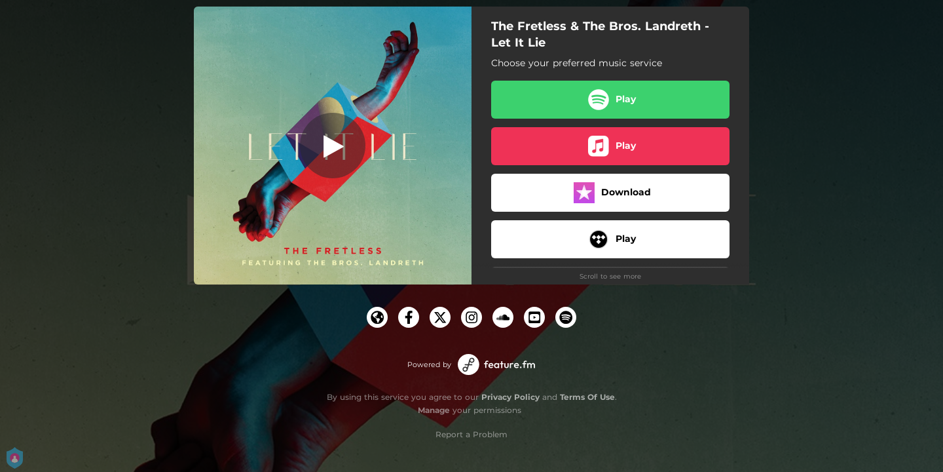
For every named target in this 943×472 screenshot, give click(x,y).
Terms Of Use (587, 397)
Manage (434, 410)
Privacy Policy (510, 397)
